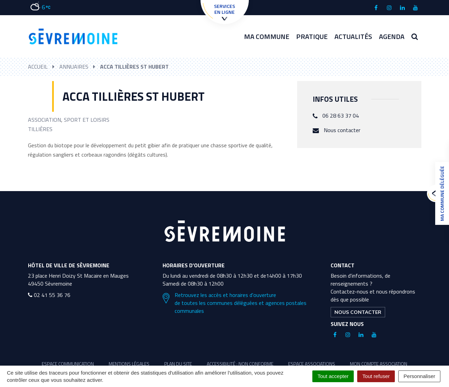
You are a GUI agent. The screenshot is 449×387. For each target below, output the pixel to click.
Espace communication (68, 363)
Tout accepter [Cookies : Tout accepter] (333, 376)
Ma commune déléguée (440, 193)
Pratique (312, 36)
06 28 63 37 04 (340, 115)
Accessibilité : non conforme (240, 363)
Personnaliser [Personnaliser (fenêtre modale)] (419, 376)
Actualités (353, 36)
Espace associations (311, 363)
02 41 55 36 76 (49, 295)
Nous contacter (342, 130)
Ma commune (266, 36)
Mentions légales (129, 363)
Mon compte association (378, 363)
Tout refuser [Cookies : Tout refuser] (376, 376)
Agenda (391, 36)
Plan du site (178, 363)
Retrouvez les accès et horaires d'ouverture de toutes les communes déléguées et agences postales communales (234, 303)
